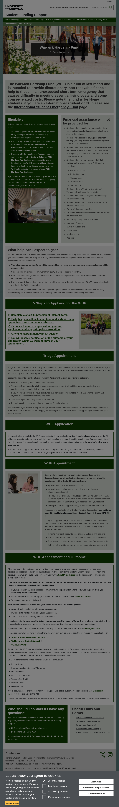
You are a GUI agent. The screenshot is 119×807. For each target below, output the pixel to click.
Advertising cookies (55, 792)
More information (96, 793)
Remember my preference (96, 787)
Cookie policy (12, 803)
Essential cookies (53, 780)
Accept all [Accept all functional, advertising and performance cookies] (96, 781)
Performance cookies (56, 797)
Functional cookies (54, 786)
